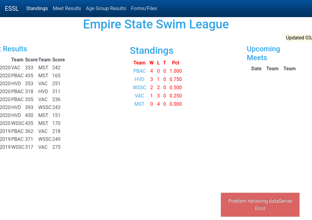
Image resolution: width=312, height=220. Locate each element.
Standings (37, 8)
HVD (139, 79)
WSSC (139, 87)
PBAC (139, 71)
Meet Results (67, 8)
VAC (139, 96)
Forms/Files (144, 8)
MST (139, 104)
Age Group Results (106, 8)
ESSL (12, 8)
